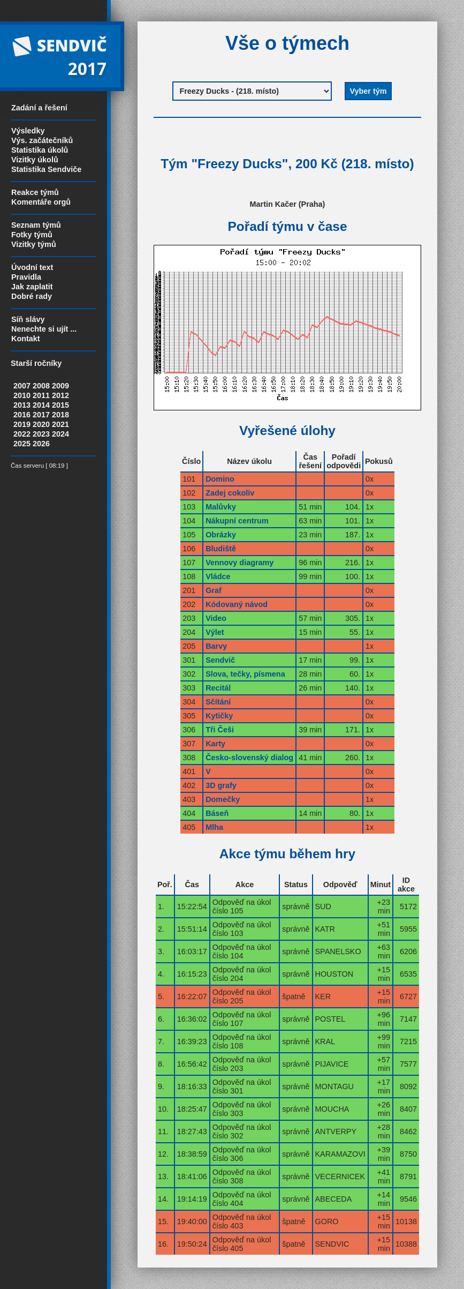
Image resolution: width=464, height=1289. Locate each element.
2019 (22, 424)
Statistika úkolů (39, 150)
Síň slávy (27, 319)
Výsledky (27, 130)
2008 (41, 385)
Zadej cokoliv (230, 493)
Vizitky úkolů (34, 159)
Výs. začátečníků (42, 140)
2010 (22, 395)
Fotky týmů (31, 234)
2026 (41, 443)
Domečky (223, 799)
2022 (22, 434)
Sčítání (218, 702)
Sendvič (220, 660)
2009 (60, 385)
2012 (60, 395)
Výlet (215, 632)
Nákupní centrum (237, 520)
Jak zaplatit (32, 286)
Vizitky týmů (33, 244)
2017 (41, 414)
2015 (60, 405)
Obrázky (221, 534)
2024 (60, 434)
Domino (220, 479)
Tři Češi (220, 729)
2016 (22, 414)
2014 (41, 405)
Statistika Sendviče (46, 169)
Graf (214, 590)
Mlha (214, 827)
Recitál (218, 688)
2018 (60, 414)
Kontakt (25, 338)
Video (216, 618)
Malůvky (221, 507)
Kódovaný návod (237, 604)
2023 (41, 434)
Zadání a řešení (39, 107)
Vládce (218, 576)
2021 (60, 424)
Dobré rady (31, 296)
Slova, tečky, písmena (245, 674)
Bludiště (221, 548)
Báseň (217, 813)
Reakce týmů (35, 192)
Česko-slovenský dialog (249, 757)
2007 (22, 385)
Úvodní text (32, 267)
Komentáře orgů (41, 202)
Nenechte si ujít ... (44, 329)
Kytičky (219, 715)
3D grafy (221, 785)
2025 (22, 443)
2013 (22, 405)
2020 (41, 424)
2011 (41, 395)
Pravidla (26, 277)
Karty (215, 743)
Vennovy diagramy (239, 562)
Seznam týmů (36, 225)
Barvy (216, 646)
